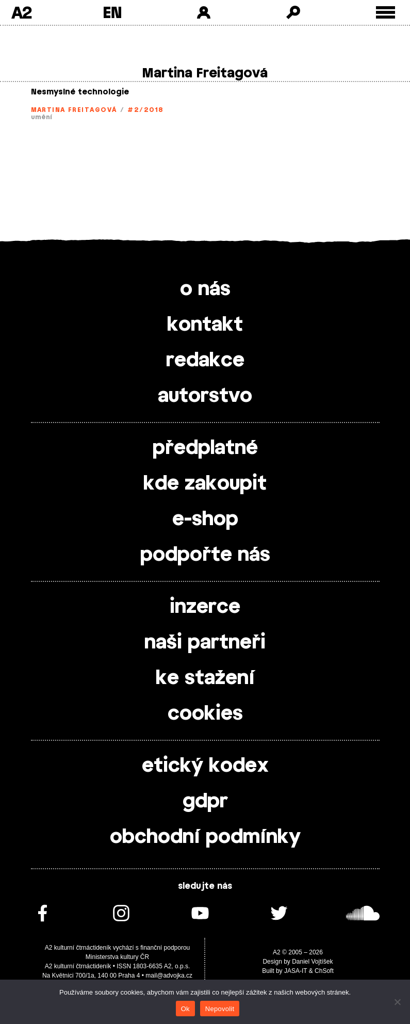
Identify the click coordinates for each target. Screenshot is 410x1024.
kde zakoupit (205, 484)
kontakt (205, 325)
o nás (205, 289)
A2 (21, 12)
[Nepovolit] (397, 1002)
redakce (205, 360)
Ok (185, 1009)
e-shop (205, 519)
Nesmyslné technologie (80, 92)
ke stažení (205, 678)
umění (42, 117)
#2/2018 (145, 109)
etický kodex (205, 766)
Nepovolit (219, 1009)
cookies (205, 714)
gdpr (205, 801)
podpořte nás (205, 555)
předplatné (205, 448)
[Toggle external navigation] (385, 13)
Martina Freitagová (74, 109)
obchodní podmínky (205, 837)
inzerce (205, 607)
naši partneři (205, 642)
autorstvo (205, 396)
